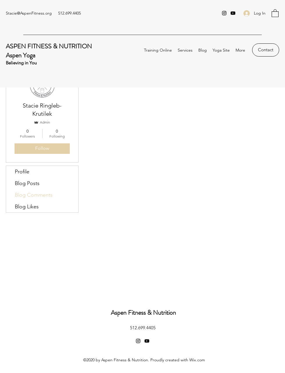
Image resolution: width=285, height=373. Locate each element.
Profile (22, 171)
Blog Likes (27, 206)
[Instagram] (224, 13)
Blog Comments (34, 195)
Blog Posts (27, 183)
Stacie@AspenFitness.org (29, 13)
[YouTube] (233, 13)
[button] (275, 13)
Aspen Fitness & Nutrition (143, 312)
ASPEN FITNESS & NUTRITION (49, 46)
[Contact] (265, 50)
